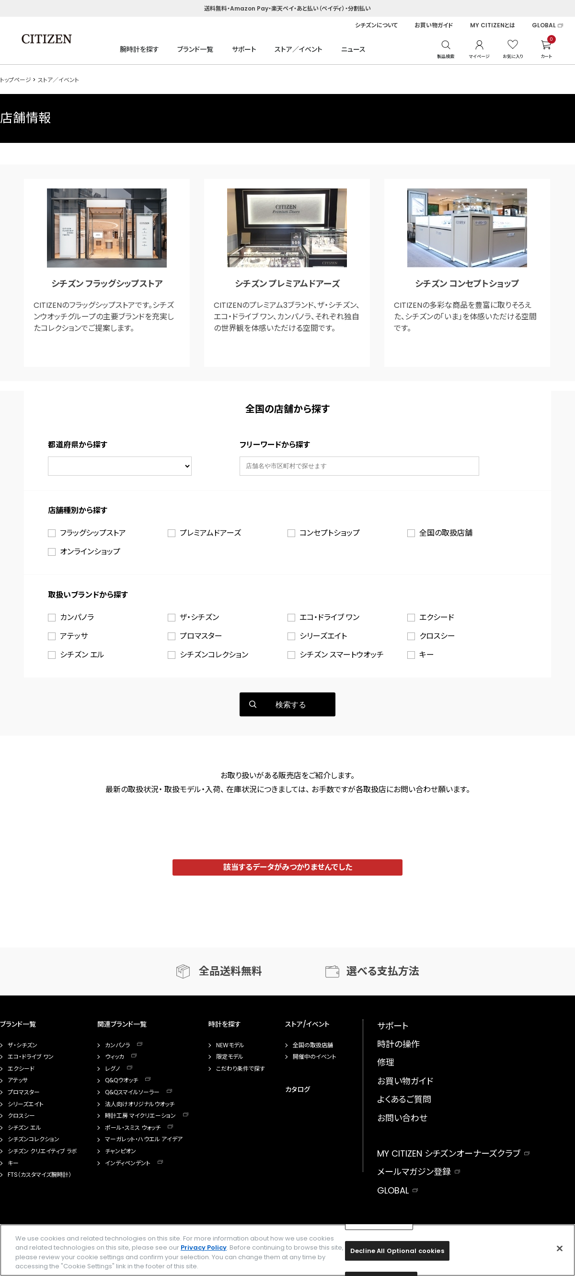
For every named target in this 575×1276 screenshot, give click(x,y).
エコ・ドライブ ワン (329, 617)
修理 (385, 1062)
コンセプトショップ (329, 532)
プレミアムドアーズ (210, 532)
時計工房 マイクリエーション (140, 1116)
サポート (244, 49)
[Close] (559, 1248)
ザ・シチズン (199, 617)
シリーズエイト (323, 636)
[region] (287, 1250)
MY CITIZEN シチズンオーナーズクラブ (448, 1153)
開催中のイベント (314, 1057)
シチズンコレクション (214, 654)
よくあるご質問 (404, 1099)
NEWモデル (230, 1045)
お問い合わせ (402, 1118)
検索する (291, 705)
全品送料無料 (230, 971)
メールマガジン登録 (414, 1171)
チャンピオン (120, 1151)
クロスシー (437, 636)
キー (426, 654)
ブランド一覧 (195, 49)
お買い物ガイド (433, 25)
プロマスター (201, 636)
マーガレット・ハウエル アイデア (144, 1139)
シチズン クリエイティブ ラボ (42, 1151)
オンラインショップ (90, 551)
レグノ (112, 1069)
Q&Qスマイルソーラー (132, 1092)
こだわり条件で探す (240, 1069)
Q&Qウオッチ (121, 1080)
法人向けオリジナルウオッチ (139, 1104)
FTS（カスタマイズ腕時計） (39, 1175)
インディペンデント (127, 1163)
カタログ (297, 1089)
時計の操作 (398, 1044)
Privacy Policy (204, 1247)
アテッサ (74, 636)
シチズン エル (82, 654)
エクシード (436, 617)
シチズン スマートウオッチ (341, 654)
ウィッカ (114, 1057)
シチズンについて (376, 25)
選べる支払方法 (382, 971)
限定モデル (229, 1057)
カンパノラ (77, 617)
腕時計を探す (139, 49)
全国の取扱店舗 (445, 532)
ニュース (353, 49)
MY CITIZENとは (492, 25)
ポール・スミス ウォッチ (133, 1128)
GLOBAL (544, 25)
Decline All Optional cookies (397, 1250)
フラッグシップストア (93, 532)
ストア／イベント (298, 49)
